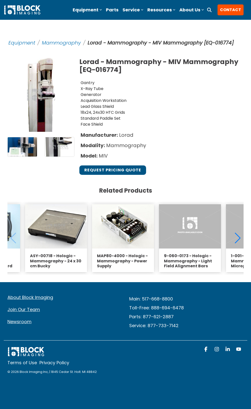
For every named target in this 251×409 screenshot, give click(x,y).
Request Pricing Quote (112, 170)
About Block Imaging (30, 297)
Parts (112, 10)
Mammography (61, 43)
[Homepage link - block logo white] (26, 354)
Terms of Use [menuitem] (22, 363)
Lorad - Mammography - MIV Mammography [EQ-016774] (161, 43)
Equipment (21, 43)
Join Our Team (23, 309)
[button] (206, 349)
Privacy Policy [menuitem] (54, 363)
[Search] (209, 9)
